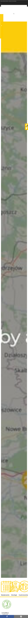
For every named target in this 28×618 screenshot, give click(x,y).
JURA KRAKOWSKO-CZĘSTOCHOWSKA (8, 1)
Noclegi (14, 595)
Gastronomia (23, 595)
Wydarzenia (5, 595)
